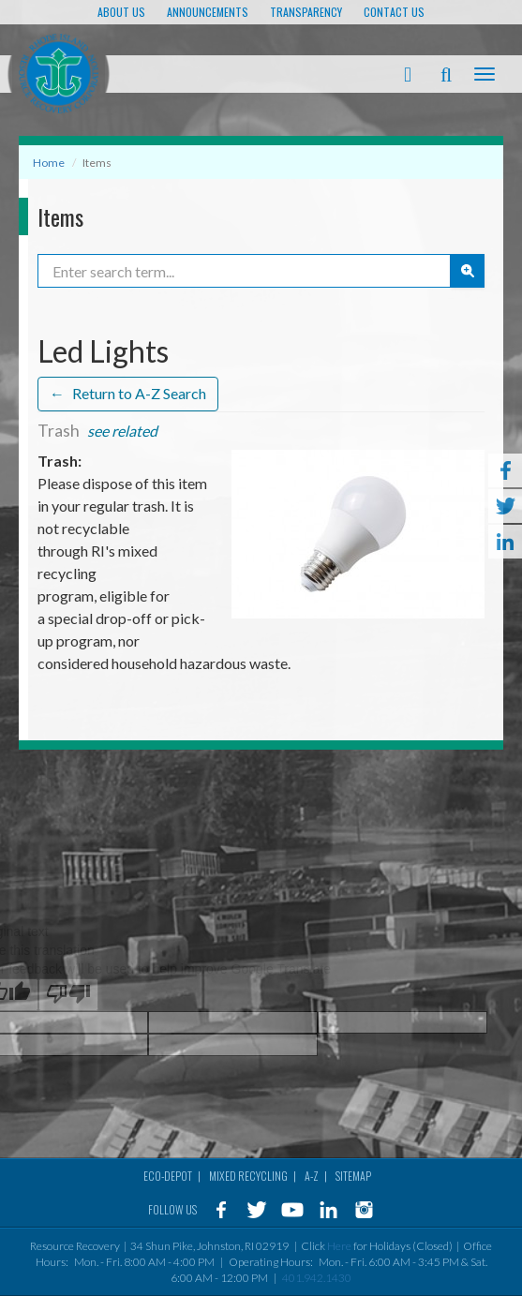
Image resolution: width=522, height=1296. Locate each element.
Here (339, 1246)
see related (122, 431)
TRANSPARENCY (306, 12)
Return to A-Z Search (128, 394)
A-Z (312, 1176)
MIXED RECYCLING (248, 1176)
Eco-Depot (167, 1176)
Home (49, 163)
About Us (121, 12)
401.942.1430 (316, 1278)
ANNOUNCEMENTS (207, 12)
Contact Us (394, 12)
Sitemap (353, 1176)
